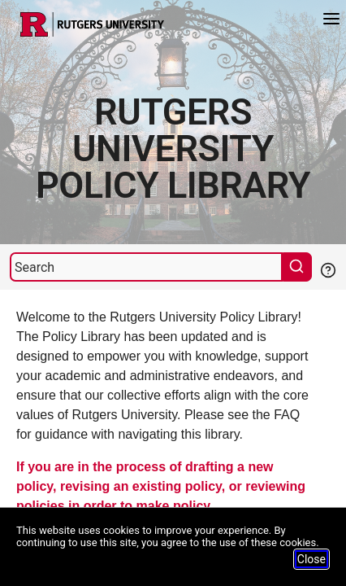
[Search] (146, 267)
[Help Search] (327, 268)
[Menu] (331, 20)
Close (311, 559)
